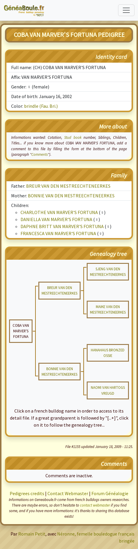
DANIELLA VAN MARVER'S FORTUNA (56, 219)
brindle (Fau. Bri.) (41, 106)
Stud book (72, 137)
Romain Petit (31, 534)
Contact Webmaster (67, 493)
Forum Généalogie (109, 493)
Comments (39, 154)
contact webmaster (95, 505)
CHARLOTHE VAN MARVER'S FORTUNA (59, 212)
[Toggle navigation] (126, 10)
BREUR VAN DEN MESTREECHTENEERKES (68, 186)
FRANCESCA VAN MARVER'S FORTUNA (58, 233)
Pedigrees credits (27, 493)
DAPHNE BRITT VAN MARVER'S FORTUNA (62, 226)
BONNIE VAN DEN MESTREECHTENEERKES (71, 196)
